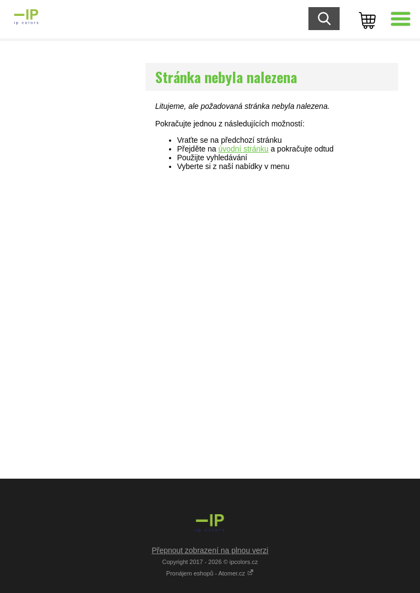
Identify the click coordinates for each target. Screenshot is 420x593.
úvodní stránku (243, 148)
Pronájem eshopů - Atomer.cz (210, 573)
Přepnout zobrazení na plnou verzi (209, 550)
